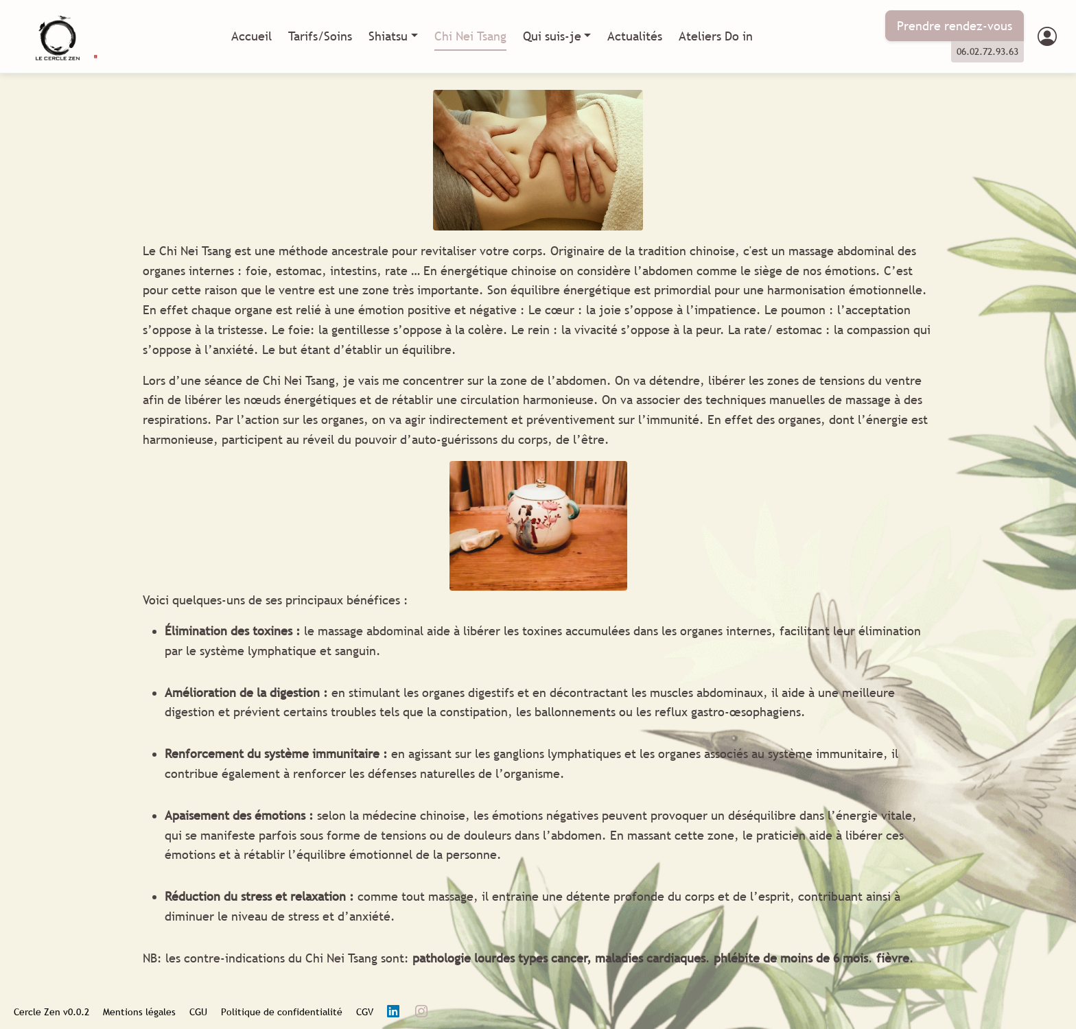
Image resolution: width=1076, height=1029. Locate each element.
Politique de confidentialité (281, 1012)
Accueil (251, 36)
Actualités (634, 36)
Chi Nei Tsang (470, 36)
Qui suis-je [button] (552, 36)
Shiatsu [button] (388, 36)
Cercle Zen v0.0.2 (51, 1012)
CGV (364, 1012)
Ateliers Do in (716, 36)
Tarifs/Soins (320, 36)
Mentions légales (139, 1012)
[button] (1047, 36)
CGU (198, 1012)
